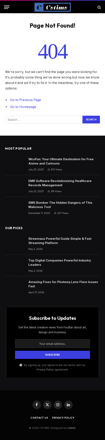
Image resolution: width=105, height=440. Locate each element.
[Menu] (6, 7)
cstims (71, 427)
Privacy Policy (45, 369)
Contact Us (39, 417)
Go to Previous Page (25, 100)
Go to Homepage (23, 107)
